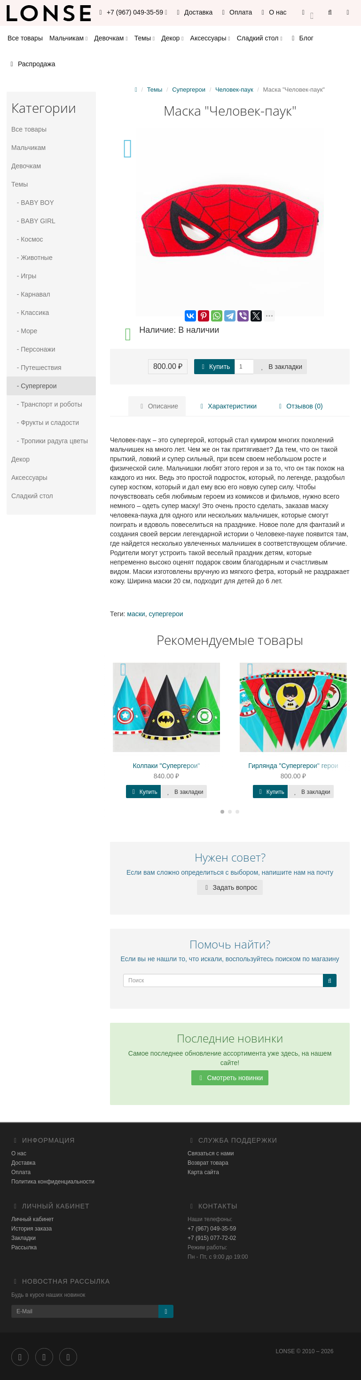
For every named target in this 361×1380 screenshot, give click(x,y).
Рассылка (24, 1247)
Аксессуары (210, 38)
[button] (307, 13)
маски (136, 614)
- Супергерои (33, 386)
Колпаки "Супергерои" (166, 765)
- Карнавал (30, 294)
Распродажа (31, 64)
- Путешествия (36, 367)
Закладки (23, 1238)
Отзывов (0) (297, 406)
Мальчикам (68, 38)
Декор (172, 38)
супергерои (166, 614)
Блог (301, 38)
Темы (144, 38)
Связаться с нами (211, 1153)
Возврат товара (208, 1163)
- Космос (27, 239)
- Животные (32, 257)
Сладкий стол (260, 38)
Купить (214, 366)
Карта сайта (203, 1172)
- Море (24, 331)
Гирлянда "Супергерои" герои (293, 765)
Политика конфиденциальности (52, 1181)
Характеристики (226, 406)
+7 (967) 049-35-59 (212, 1228)
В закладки (280, 366)
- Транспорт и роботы (46, 404)
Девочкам (110, 38)
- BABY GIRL (33, 221)
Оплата (235, 12)
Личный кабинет (32, 1219)
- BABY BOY (32, 202)
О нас (272, 12)
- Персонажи (33, 349)
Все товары (25, 38)
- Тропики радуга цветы (49, 441)
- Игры (23, 276)
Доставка (193, 12)
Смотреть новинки (230, 1078)
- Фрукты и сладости (45, 422)
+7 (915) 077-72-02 (212, 1238)
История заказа (31, 1228)
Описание (159, 406)
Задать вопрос (230, 887)
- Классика (30, 312)
